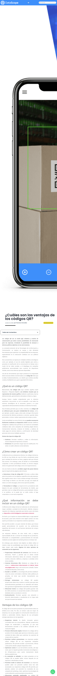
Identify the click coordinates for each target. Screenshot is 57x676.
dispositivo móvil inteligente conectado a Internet (19, 513)
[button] (28, 2)
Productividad (48, 323)
